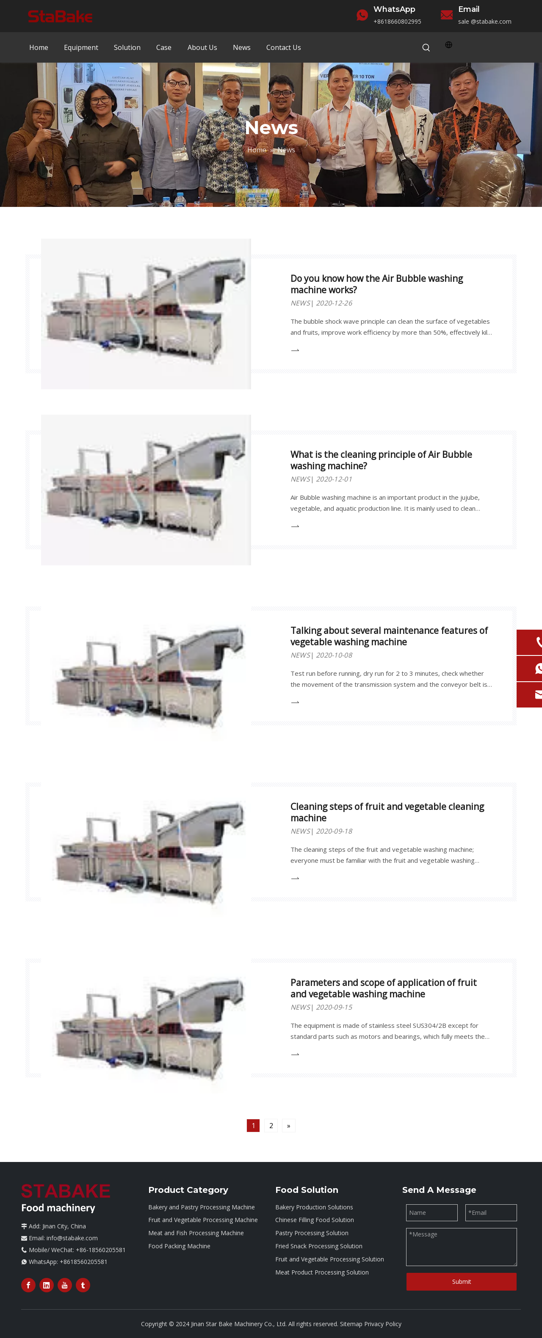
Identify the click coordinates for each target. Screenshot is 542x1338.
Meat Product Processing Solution (322, 1272)
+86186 (383, 21)
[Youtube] (65, 1285)
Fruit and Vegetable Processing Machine (203, 1220)
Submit (461, 1281)
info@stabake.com (72, 1238)
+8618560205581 (84, 1262)
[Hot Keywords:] (426, 47)
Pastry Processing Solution (311, 1233)
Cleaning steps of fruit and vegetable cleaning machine (387, 812)
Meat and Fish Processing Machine (196, 1233)
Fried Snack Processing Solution (318, 1246)
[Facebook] (28, 1285)
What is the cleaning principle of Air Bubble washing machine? (381, 460)
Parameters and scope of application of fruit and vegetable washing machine (383, 988)
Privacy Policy (382, 1324)
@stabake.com (491, 21)
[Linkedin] (46, 1285)
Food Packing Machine (179, 1246)
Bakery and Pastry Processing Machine (201, 1207)
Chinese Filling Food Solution (314, 1220)
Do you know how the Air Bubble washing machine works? (376, 284)
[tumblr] (83, 1285)
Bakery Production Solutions (314, 1207)
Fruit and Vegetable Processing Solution (329, 1259)
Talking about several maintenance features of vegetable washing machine (389, 636)
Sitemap (351, 1324)
